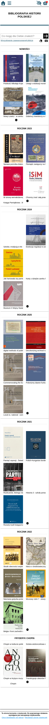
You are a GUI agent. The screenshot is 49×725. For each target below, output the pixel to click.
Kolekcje (29, 40)
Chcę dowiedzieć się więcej (12, 718)
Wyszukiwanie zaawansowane (13, 40)
